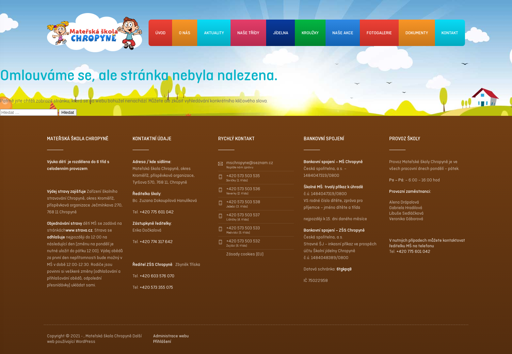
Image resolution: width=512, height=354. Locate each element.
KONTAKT (449, 33)
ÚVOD (160, 33)
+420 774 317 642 (156, 241)
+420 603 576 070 (157, 276)
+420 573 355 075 (156, 287)
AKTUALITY (214, 33)
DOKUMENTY (417, 33)
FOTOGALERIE (379, 33)
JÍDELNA (280, 33)
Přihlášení (162, 341)
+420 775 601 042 (157, 212)
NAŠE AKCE (342, 33)
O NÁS (184, 33)
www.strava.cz (79, 230)
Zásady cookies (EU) (245, 254)
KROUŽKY (310, 33)
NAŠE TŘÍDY (248, 33)
